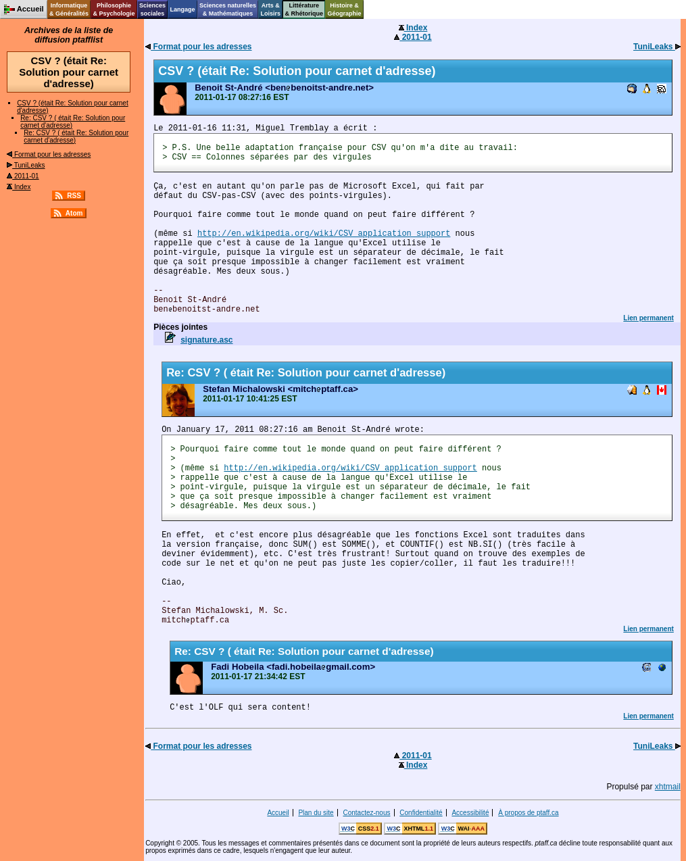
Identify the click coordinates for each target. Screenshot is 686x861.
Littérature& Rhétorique (304, 9)
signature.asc (206, 340)
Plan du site (315, 812)
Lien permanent (648, 318)
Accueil (278, 812)
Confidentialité (420, 812)
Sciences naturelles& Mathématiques (227, 9)
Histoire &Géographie (345, 9)
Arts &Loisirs (271, 9)
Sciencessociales (152, 9)
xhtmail (668, 786)
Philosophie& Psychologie (113, 9)
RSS (74, 195)
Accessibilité (470, 812)
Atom (74, 213)
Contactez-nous (366, 812)
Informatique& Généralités (69, 9)
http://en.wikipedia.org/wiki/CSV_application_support (323, 234)
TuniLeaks (26, 165)
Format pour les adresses (49, 154)
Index (18, 187)
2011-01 (23, 176)
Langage (182, 9)
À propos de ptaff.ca (528, 812)
